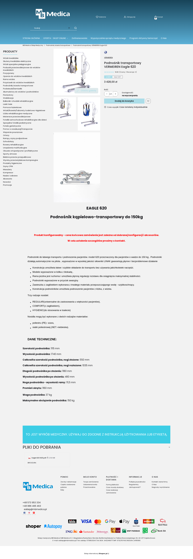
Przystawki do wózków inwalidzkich (18, 82)
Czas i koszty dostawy (115, 487)
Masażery (7, 169)
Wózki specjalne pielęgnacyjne (17, 64)
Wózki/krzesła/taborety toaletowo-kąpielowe (24, 110)
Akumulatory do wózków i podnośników (21, 91)
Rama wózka (9, 79)
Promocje (7, 185)
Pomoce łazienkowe (12, 107)
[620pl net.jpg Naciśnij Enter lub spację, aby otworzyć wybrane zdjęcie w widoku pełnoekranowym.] (89, 114)
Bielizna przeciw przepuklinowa (17, 157)
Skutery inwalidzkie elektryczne (17, 61)
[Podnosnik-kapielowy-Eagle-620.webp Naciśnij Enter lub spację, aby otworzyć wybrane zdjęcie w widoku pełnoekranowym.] (77, 72)
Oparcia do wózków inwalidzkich (17, 76)
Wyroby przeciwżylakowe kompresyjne (20, 160)
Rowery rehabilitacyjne (13, 144)
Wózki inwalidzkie (10, 58)
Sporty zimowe (10, 154)
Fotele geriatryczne (12, 126)
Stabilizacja (8, 98)
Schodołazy (8, 141)
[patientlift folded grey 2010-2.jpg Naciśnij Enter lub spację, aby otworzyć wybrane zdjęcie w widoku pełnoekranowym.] (77, 167)
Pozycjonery (8, 73)
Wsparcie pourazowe (13, 132)
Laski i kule (7, 104)
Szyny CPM (8, 166)
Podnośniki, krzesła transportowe (58, 45)
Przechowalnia (89, 487)
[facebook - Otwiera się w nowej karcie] (24, 513)
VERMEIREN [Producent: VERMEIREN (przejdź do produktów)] (108, 57)
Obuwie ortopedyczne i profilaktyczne (20, 150)
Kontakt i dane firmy (160, 482)
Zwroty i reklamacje (68, 482)
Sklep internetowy (95, 553)
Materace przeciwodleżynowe (17, 116)
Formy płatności (112, 484)
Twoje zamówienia (90, 482)
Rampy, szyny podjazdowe (15, 138)
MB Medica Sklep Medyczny (33, 45)
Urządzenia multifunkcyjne (15, 147)
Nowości (7, 182)
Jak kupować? (135, 487)
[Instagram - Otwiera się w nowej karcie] (29, 513)
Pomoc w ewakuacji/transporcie (17, 129)
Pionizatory (8, 95)
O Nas (154, 484)
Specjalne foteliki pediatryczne (17, 123)
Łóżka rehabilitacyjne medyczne (17, 113)
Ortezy (6, 135)
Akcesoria (7, 178)
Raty (62, 490)
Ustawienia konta (90, 484)
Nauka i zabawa (10, 175)
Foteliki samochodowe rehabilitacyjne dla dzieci (25, 119)
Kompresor (8, 172)
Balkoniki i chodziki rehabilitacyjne (18, 101)
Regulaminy (133, 484)
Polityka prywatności (137, 482)
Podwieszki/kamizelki (12, 88)
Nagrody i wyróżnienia (160, 487)
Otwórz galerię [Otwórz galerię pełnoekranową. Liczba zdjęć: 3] (86, 90)
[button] (74, 27)
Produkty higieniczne (12, 163)
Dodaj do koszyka (124, 101)
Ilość (106, 89)
